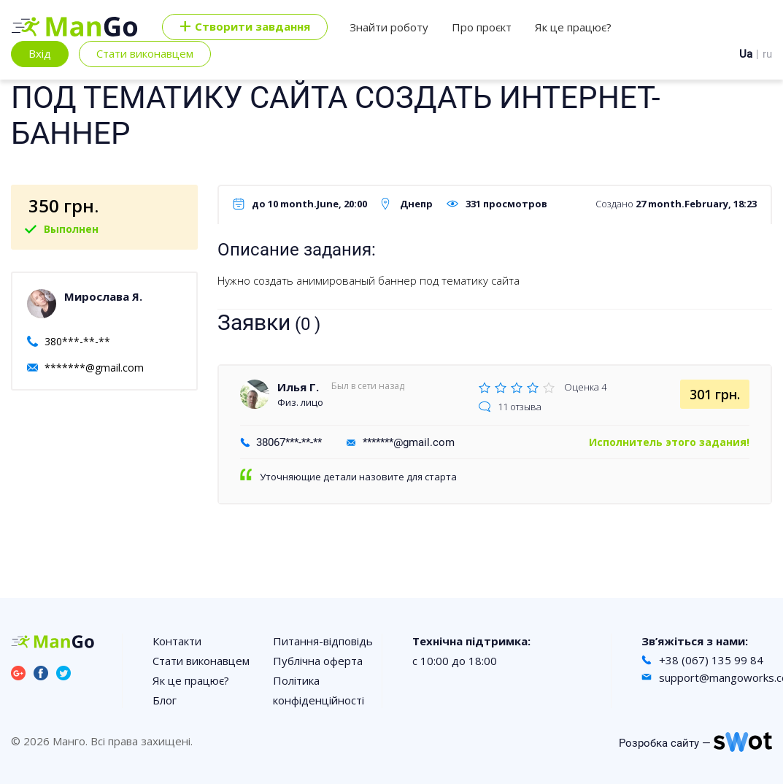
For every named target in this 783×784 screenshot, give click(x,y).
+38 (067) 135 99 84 (711, 660)
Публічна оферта (318, 660)
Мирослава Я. (103, 296)
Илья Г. (298, 387)
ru (767, 54)
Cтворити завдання (245, 27)
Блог (165, 700)
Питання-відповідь (323, 641)
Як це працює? (573, 27)
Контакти (177, 641)
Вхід (39, 53)
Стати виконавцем (144, 53)
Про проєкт (482, 27)
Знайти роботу (389, 27)
